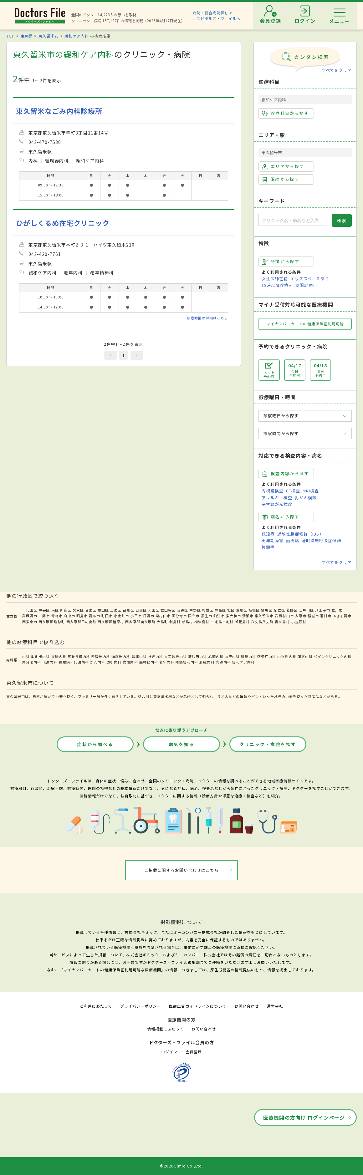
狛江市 (219, 615)
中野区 (195, 610)
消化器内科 (40, 656)
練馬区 (266, 610)
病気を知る (182, 744)
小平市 (136, 615)
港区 (55, 610)
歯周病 (292, 540)
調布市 (94, 615)
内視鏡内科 (286, 656)
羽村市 (325, 615)
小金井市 (121, 615)
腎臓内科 (139, 656)
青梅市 (57, 615)
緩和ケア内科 (76, 35)
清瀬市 (247, 615)
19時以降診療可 (277, 285)
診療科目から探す (285, 113)
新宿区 (65, 610)
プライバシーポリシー (140, 1006)
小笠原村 (298, 621)
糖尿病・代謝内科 (74, 661)
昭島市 (82, 615)
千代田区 (29, 610)
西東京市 (29, 621)
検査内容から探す (285, 474)
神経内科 (155, 656)
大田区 (153, 610)
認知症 (268, 534)
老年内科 (166, 661)
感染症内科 (266, 656)
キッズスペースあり (309, 279)
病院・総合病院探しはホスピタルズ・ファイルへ (217, 15)
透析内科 (113, 661)
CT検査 (293, 491)
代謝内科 (49, 661)
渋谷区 (182, 610)
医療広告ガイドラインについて (197, 1006)
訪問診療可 (306, 285)
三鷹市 (44, 615)
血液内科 (232, 656)
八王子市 (322, 610)
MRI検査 (311, 491)
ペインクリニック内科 (332, 656)
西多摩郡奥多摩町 (140, 621)
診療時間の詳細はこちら (207, 317)
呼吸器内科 (100, 656)
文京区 (78, 610)
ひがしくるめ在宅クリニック (63, 223)
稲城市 (313, 615)
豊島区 (220, 610)
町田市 (107, 615)
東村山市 (163, 615)
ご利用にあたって (96, 1006)
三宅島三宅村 (222, 621)
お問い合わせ (246, 1006)
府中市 (69, 615)
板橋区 (254, 610)
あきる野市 (342, 615)
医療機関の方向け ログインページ (304, 1117)
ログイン (169, 1051)
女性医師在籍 (275, 279)
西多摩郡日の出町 (81, 621)
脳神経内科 (148, 661)
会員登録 (194, 1051)
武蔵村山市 (284, 615)
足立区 (279, 610)
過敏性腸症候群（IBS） (300, 534)
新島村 (187, 621)
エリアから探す (283, 166)
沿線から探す (280, 179)
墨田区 (103, 610)
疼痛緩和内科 (187, 661)
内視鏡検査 (273, 491)
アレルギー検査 (277, 498)
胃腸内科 (58, 656)
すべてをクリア (337, 70)
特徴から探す (280, 261)
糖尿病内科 (197, 656)
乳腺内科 (223, 661)
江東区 (115, 610)
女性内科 (130, 661)
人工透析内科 (175, 656)
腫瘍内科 (248, 656)
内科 (26, 656)
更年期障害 (273, 540)
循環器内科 (120, 656)
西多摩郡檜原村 (111, 621)
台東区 (90, 610)
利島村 (175, 621)
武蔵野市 (29, 615)
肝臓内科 (206, 661)
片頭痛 (268, 547)
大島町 (162, 621)
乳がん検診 (306, 498)
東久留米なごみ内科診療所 (59, 111)
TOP (10, 35)
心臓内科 (215, 656)
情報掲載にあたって (165, 1028)
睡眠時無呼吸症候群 (321, 540)
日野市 (148, 615)
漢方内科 (305, 656)
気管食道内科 (79, 656)
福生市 (206, 615)
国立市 (193, 615)
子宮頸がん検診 (277, 504)
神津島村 (201, 621)
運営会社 (275, 1006)
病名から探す (280, 517)
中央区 (44, 610)
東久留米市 (48, 35)
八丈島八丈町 (262, 621)
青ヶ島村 (282, 621)
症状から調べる (95, 744)
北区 (231, 610)
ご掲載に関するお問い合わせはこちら (181, 870)
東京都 (26, 35)
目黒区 (141, 610)
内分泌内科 (31, 661)
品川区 (128, 610)
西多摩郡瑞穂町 (51, 621)
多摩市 (300, 615)
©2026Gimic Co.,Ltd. (181, 1165)
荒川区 (241, 610)
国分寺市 (179, 615)
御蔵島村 (242, 621)
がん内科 (97, 661)
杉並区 (207, 610)
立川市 (337, 610)
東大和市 (233, 615)
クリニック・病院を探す (267, 744)
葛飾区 (292, 610)
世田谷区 (168, 610)
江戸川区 (306, 610)
